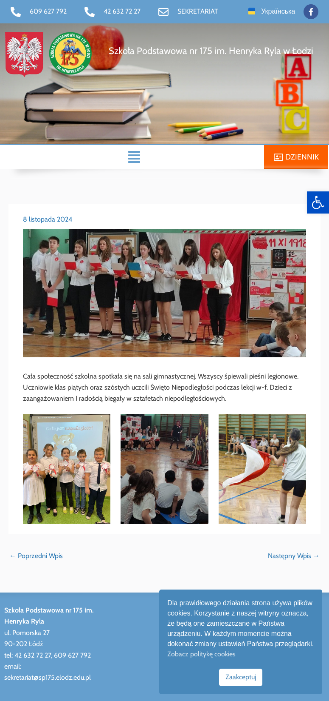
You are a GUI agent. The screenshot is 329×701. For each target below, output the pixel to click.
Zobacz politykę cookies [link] (201, 654)
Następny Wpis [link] (294, 555)
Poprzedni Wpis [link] (36, 555)
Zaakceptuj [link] (240, 677)
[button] (134, 156)
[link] (318, 202)
